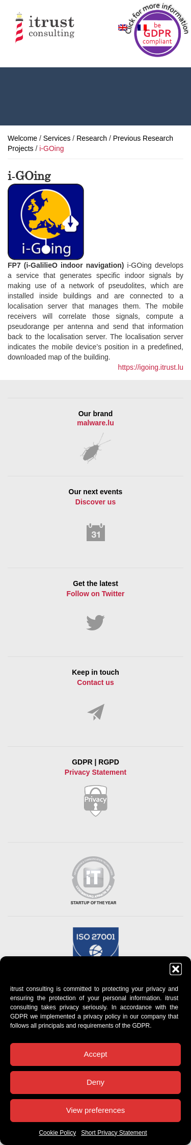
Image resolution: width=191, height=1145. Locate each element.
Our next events (95, 515)
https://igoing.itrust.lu (150, 367)
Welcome (22, 138)
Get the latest (95, 605)
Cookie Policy (57, 1132)
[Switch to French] (142, 27)
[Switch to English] (122, 27)
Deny (95, 1082)
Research (91, 138)
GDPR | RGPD (95, 787)
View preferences (95, 1110)
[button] (176, 969)
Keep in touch (95, 695)
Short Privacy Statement (114, 1132)
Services (57, 138)
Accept (95, 1054)
